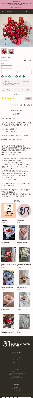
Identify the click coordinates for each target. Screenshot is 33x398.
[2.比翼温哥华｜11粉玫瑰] (24, 302)
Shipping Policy (16, 357)
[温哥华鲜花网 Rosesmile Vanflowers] (8, 11)
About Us (16, 355)
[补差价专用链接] (24, 213)
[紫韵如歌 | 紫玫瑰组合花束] (8, 280)
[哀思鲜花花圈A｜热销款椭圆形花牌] (24, 257)
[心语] (24, 324)
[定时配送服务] (8, 213)
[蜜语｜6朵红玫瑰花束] (8, 235)
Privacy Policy (16, 365)
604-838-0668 (17, 1)
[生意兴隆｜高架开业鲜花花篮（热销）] (8, 257)
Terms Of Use (16, 352)
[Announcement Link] (16, 5)
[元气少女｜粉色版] (8, 302)
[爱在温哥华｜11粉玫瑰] (24, 235)
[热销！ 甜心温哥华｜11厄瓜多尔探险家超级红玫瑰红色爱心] (8, 324)
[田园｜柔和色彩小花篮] (24, 280)
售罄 (16, 72)
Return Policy (16, 360)
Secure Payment (16, 362)
